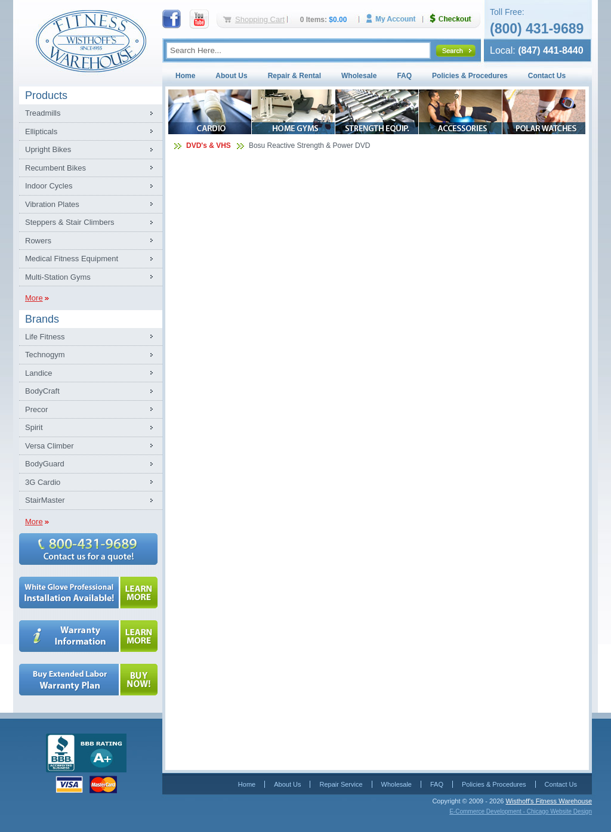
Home (185, 76)
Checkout (455, 18)
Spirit (34, 427)
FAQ (404, 76)
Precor (36, 409)
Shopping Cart (260, 19)
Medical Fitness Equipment (71, 258)
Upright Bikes (48, 149)
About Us (231, 76)
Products (46, 95)
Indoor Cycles (48, 185)
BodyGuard (44, 463)
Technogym (44, 354)
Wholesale (359, 76)
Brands (42, 319)
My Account (395, 18)
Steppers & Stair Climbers (70, 222)
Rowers (38, 240)
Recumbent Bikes (55, 167)
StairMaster (44, 500)
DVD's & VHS (208, 145)
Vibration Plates (52, 204)
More (34, 297)
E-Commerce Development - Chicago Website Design (520, 811)
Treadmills (42, 113)
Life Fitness (44, 336)
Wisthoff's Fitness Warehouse (548, 801)
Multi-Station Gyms (58, 277)
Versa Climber (49, 445)
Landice (39, 373)
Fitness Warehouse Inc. (90, 40)
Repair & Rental (294, 76)
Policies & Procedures (470, 76)
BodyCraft (42, 390)
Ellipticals (41, 131)
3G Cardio (42, 482)
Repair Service (340, 784)
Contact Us (547, 76)
